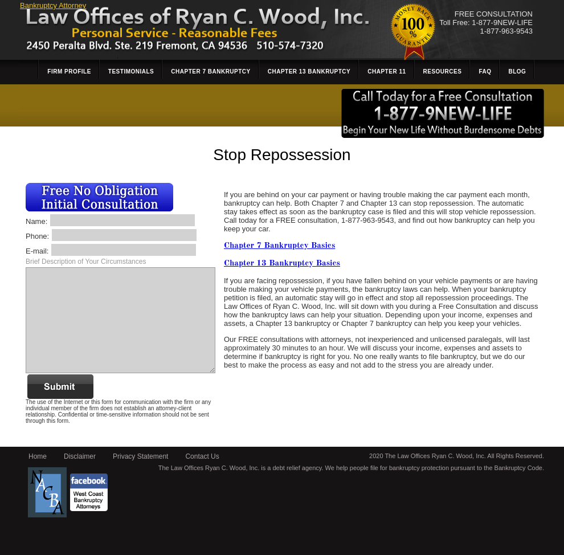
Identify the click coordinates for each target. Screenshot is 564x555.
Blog (517, 71)
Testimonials (131, 71)
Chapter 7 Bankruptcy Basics (279, 246)
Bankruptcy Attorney (53, 5)
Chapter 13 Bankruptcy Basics (282, 263)
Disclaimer (80, 456)
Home (37, 456)
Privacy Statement (140, 456)
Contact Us (202, 456)
